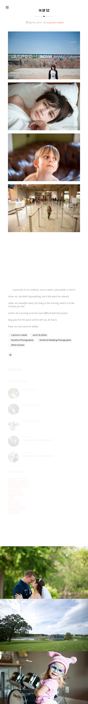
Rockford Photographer (22, 340)
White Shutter (18, 345)
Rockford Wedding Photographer (55, 340)
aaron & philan (40, 335)
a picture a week (55, 22)
